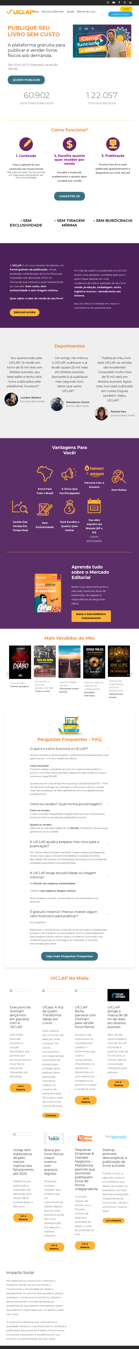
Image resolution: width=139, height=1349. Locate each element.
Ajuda (70, 11)
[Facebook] (119, 2)
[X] (124, 2)
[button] (26, 80)
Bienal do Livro (86, 11)
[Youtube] (113, 2)
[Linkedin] (130, 2)
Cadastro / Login (120, 14)
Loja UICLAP (49, 772)
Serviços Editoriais (53, 11)
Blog (36, 11)
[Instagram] (108, 2)
